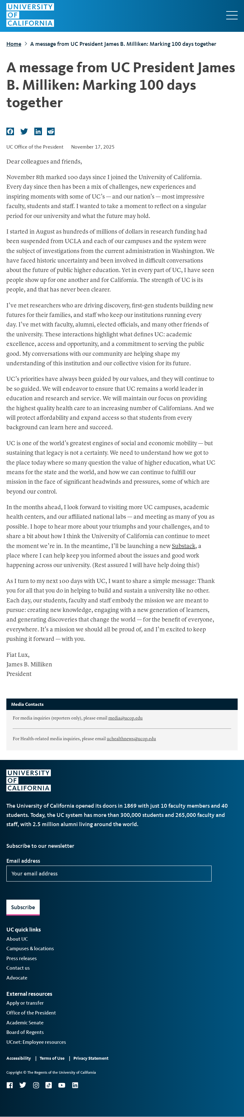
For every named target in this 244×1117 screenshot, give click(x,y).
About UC (17, 939)
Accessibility (18, 1058)
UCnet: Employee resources (36, 1042)
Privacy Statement (90, 1058)
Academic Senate (25, 1023)
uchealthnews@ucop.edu (131, 739)
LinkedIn (75, 1085)
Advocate (16, 978)
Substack (183, 547)
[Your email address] (109, 874)
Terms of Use (52, 1058)
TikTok (48, 1085)
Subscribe (23, 907)
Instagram (36, 1085)
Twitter (22, 1085)
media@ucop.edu (125, 718)
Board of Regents (25, 1032)
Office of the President (31, 1013)
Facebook (9, 1085)
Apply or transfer (25, 1003)
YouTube (61, 1085)
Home (13, 43)
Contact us (18, 968)
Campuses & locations (30, 948)
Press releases (21, 958)
